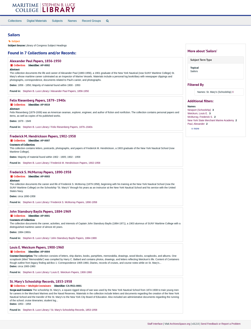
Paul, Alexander (196, 123)
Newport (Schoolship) (200, 110)
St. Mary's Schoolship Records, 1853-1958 (41, 281)
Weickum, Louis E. (198, 113)
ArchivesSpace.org (180, 323)
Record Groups (91, 20)
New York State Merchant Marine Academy (211, 120)
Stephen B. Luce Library (36, 91)
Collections (15, 20)
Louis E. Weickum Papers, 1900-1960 (37, 247)
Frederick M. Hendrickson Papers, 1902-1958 (43, 136)
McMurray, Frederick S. (200, 116)
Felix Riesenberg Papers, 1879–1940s (38, 100)
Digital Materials (37, 20)
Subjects (57, 20)
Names (72, 20)
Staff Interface (155, 323)
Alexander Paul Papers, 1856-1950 (35, 61)
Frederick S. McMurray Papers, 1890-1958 (40, 172)
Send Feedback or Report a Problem (221, 323)
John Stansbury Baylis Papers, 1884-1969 (40, 211)
